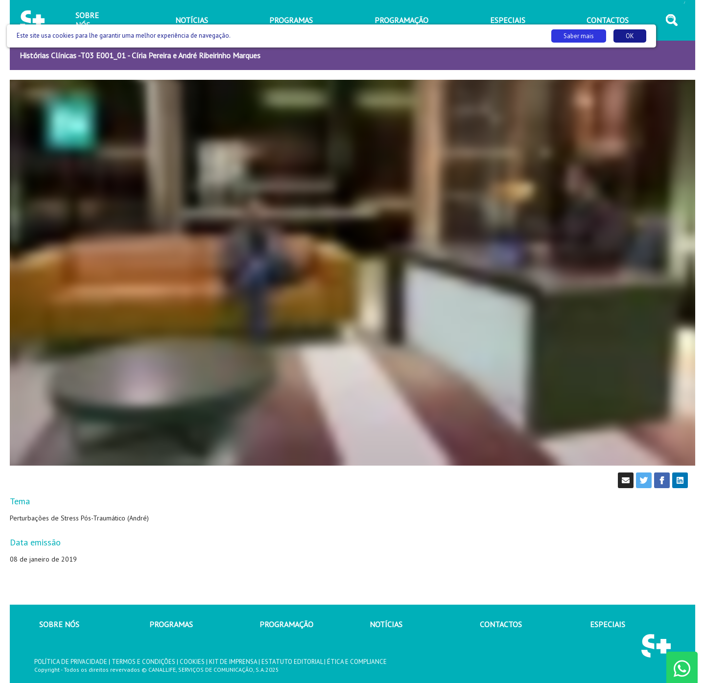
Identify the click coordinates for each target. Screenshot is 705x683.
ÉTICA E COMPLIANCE (357, 662)
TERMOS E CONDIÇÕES (143, 662)
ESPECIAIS (607, 624)
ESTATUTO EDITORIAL (292, 662)
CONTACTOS (501, 624)
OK (630, 36)
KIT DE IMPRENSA (233, 662)
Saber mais (579, 36)
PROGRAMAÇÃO (286, 624)
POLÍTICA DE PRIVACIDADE (70, 662)
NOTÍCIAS (386, 624)
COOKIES (192, 662)
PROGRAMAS (171, 624)
